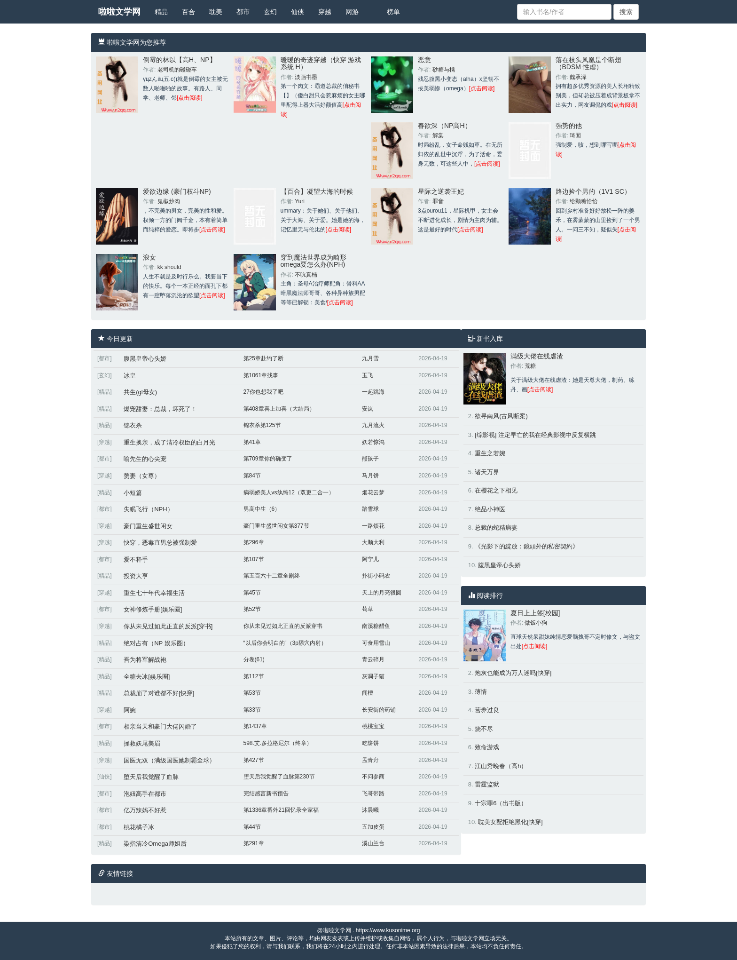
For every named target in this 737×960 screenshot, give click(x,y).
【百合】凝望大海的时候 (317, 191)
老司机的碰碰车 (177, 69)
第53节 (252, 693)
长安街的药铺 (379, 709)
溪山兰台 (373, 843)
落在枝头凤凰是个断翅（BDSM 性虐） (588, 63)
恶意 (424, 59)
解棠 (438, 135)
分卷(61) (254, 659)
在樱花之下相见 (496, 490)
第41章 (252, 442)
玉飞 (367, 375)
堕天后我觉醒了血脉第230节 (279, 776)
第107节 (253, 559)
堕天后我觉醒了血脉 (151, 776)
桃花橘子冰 (139, 827)
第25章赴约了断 (263, 358)
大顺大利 (373, 542)
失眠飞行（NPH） (148, 509)
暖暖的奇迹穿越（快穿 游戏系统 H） (321, 63)
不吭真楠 (306, 274)
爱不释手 (136, 559)
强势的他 (569, 125)
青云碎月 (373, 659)
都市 (243, 12)
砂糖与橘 (443, 69)
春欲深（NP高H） (444, 125)
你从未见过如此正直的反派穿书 (282, 626)
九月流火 (373, 425)
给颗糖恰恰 (584, 201)
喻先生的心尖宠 (145, 458)
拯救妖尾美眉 (142, 743)
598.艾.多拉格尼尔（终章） (278, 743)
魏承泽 (578, 77)
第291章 (253, 843)
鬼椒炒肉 (168, 201)
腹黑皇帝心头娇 (145, 358)
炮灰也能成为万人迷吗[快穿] (513, 672)
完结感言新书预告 (266, 793)
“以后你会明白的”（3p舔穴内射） (285, 643)
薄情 (481, 691)
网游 (352, 12)
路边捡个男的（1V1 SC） (593, 191)
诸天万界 (487, 472)
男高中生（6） (262, 509)
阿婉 (130, 710)
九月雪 (370, 358)
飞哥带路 (373, 793)
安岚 (367, 408)
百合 (188, 12)
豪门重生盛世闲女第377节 (276, 526)
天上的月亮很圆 (381, 592)
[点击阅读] (190, 98)
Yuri (300, 201)
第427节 (253, 760)
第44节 (252, 827)
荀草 (367, 609)
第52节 (252, 609)
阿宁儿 (370, 559)
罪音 (438, 201)
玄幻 (270, 12)
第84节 (252, 475)
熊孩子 (370, 458)
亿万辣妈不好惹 (145, 810)
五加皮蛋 (373, 827)
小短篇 (133, 492)
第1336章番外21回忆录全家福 (281, 810)
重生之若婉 (490, 453)
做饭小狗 (536, 622)
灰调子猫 (373, 676)
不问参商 (373, 776)
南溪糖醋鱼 (376, 626)
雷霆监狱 (487, 784)
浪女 (149, 257)
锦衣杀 (133, 425)
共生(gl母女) (140, 392)
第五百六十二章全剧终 (271, 575)
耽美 (215, 12)
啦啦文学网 (119, 11)
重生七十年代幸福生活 (154, 592)
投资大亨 (136, 575)
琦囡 (575, 135)
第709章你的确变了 (267, 458)
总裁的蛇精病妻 (496, 527)
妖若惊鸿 (373, 442)
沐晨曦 (370, 810)
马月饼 (370, 475)
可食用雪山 (376, 643)
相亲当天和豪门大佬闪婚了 (160, 726)
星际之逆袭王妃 (441, 191)
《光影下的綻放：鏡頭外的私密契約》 (527, 546)
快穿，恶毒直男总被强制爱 (160, 542)
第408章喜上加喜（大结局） (279, 408)
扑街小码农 (376, 575)
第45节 (252, 592)
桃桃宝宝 (373, 726)
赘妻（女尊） (142, 475)
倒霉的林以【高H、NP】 (179, 59)
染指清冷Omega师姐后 (155, 843)
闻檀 (367, 693)
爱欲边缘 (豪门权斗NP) (177, 191)
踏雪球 (370, 509)
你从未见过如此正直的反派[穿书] (168, 626)
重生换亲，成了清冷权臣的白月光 (169, 442)
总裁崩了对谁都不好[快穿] (159, 693)
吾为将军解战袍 (145, 659)
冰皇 (130, 375)
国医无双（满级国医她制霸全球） (169, 760)
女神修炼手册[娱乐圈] (153, 609)
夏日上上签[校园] (535, 613)
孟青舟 (370, 760)
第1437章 (255, 726)
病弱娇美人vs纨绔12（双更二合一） (288, 492)
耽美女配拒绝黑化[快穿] (510, 821)
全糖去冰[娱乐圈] (147, 676)
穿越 (324, 12)
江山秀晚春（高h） (501, 766)
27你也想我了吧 (263, 392)
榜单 (393, 12)
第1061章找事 (261, 375)
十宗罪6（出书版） (501, 803)
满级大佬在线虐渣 (536, 356)
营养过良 (487, 710)
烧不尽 (484, 728)
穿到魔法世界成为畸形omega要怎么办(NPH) (313, 261)
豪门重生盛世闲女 (148, 526)
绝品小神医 (490, 509)
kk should (169, 267)
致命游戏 (487, 747)
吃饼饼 (370, 743)
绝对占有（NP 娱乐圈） (156, 643)
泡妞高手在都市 (145, 793)
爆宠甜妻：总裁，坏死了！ (160, 409)
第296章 (253, 542)
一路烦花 (373, 526)
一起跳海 (373, 392)
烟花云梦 (373, 492)
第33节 (252, 709)
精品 (161, 12)
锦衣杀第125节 (262, 425)
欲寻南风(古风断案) (501, 416)
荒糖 (530, 366)
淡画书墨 (306, 77)
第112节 (253, 676)
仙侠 (297, 12)
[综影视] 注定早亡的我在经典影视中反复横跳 (535, 434)
